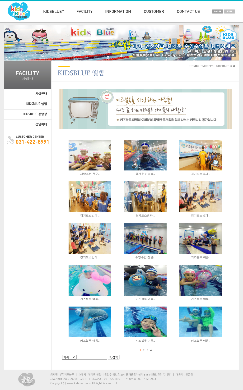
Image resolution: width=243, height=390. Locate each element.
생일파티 (41, 124)
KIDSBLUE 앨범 (36, 104)
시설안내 (41, 93)
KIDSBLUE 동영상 (35, 114)
